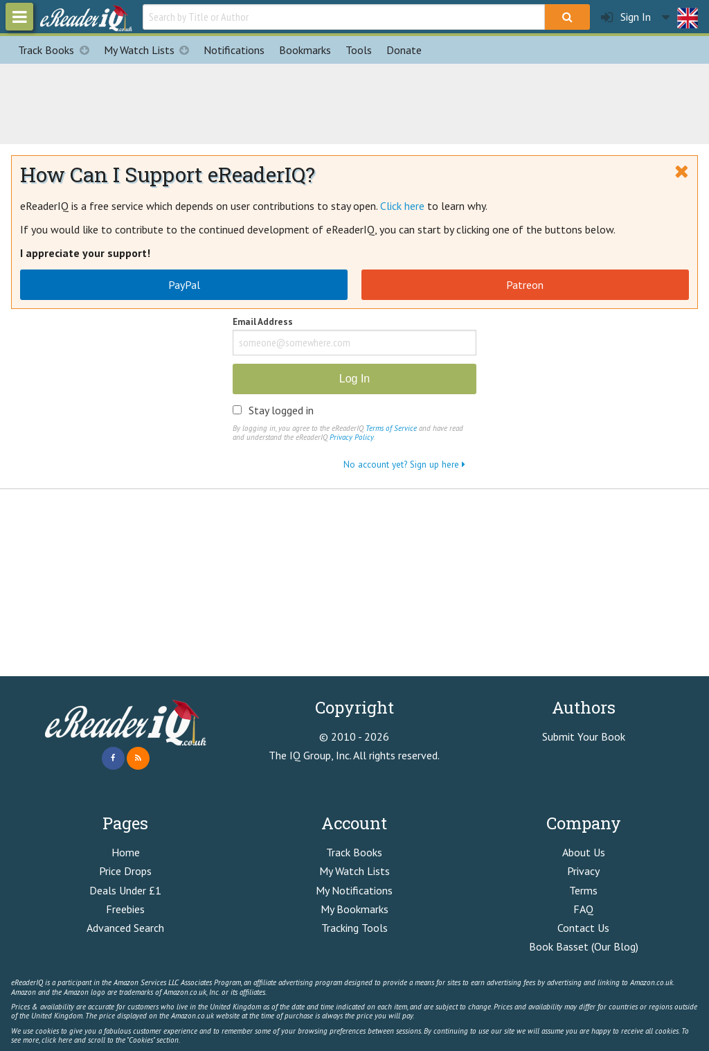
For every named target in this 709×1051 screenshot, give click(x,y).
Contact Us (583, 928)
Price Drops (125, 871)
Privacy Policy (351, 437)
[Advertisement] (354, 102)
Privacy (583, 871)
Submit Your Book (583, 736)
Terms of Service (391, 428)
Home (125, 852)
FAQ (583, 909)
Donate (404, 50)
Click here (402, 206)
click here (57, 1040)
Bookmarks (305, 50)
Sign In (626, 17)
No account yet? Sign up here (404, 464)
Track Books (57, 50)
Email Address (263, 322)
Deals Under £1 (125, 890)
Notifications (234, 50)
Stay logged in (281, 410)
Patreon (525, 285)
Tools (358, 50)
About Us (583, 852)
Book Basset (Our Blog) (583, 946)
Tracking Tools (354, 928)
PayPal (184, 285)
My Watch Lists (150, 50)
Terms (583, 890)
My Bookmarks (354, 909)
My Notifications (354, 890)
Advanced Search (125, 928)
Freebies (125, 909)
